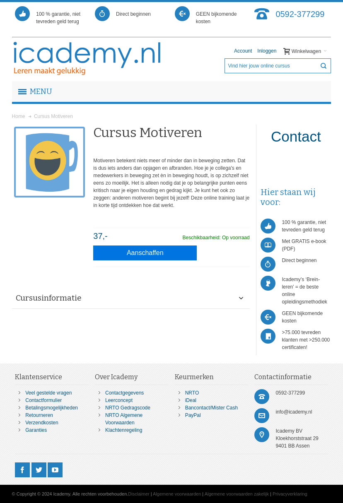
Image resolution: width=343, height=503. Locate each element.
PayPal (193, 415)
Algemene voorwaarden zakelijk (237, 493)
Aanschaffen (145, 252)
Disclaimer (138, 493)
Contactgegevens (124, 393)
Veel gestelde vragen (48, 393)
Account (243, 51)
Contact (296, 136)
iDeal (190, 400)
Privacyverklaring (290, 493)
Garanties (36, 430)
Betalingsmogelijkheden (51, 408)
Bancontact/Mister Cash (211, 408)
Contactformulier (43, 400)
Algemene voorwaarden (177, 493)
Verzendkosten (41, 423)
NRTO (192, 393)
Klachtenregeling (123, 430)
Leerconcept (119, 400)
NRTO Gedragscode (127, 408)
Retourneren (39, 415)
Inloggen (266, 51)
